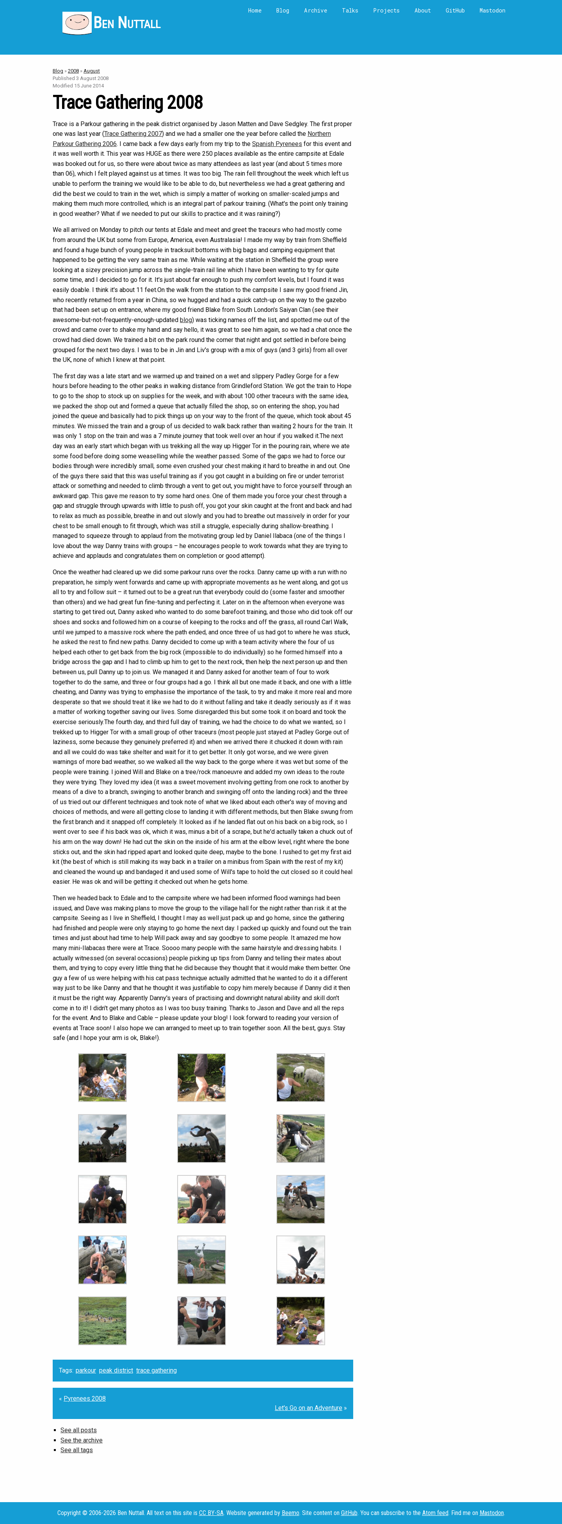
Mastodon (492, 10)
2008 (73, 71)
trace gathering (156, 1370)
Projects (386, 10)
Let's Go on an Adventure (308, 1408)
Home (254, 10)
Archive (315, 10)
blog (186, 320)
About (422, 10)
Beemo (290, 1513)
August (92, 71)
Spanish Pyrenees (277, 144)
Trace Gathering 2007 (133, 133)
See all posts (78, 1430)
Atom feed (435, 1513)
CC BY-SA (211, 1513)
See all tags (76, 1450)
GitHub (455, 10)
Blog (282, 10)
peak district (116, 1370)
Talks (350, 10)
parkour (86, 1370)
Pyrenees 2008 (85, 1398)
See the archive (81, 1440)
